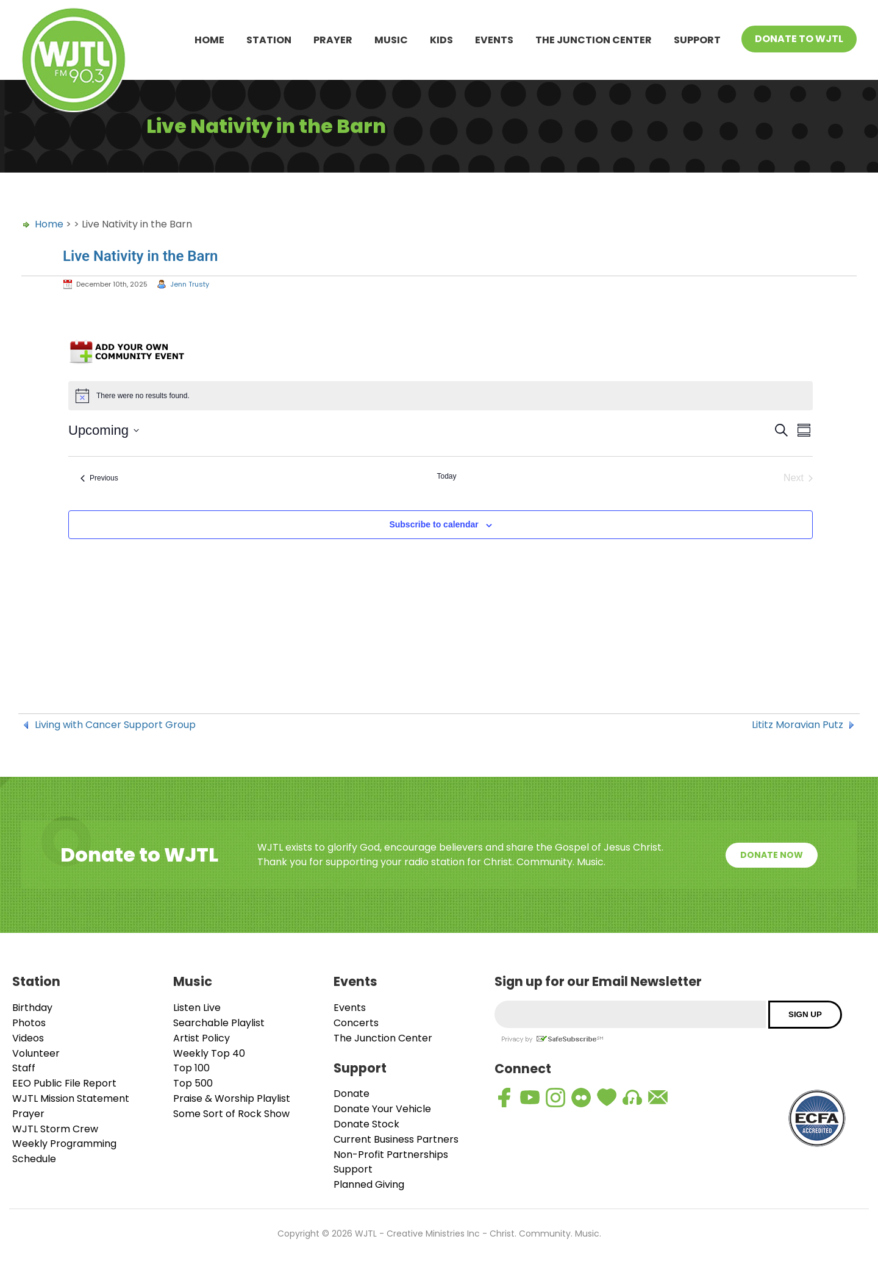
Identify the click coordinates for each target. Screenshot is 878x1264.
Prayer (332, 40)
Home (209, 40)
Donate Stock (366, 1124)
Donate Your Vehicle (382, 1109)
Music (391, 40)
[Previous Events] (99, 478)
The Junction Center (593, 40)
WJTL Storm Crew (55, 1129)
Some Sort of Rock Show (231, 1114)
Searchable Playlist (219, 1023)
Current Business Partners (396, 1139)
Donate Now (771, 855)
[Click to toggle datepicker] (103, 430)
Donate (351, 1094)
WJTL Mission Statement (70, 1098)
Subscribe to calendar (433, 524)
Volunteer (36, 1053)
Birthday (32, 1008)
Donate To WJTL (799, 39)
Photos (29, 1023)
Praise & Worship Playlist (231, 1098)
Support (697, 40)
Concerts (356, 1023)
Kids (441, 40)
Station (268, 40)
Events (494, 40)
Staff (23, 1068)
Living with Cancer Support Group (115, 725)
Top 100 (191, 1068)
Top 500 (193, 1083)
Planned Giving (369, 1184)
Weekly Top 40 (209, 1053)
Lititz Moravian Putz (797, 725)
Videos (28, 1038)
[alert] (440, 395)
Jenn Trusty (189, 284)
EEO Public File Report (64, 1083)
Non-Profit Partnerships (391, 1155)
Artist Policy (201, 1038)
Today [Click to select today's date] (446, 476)
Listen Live (197, 1008)
